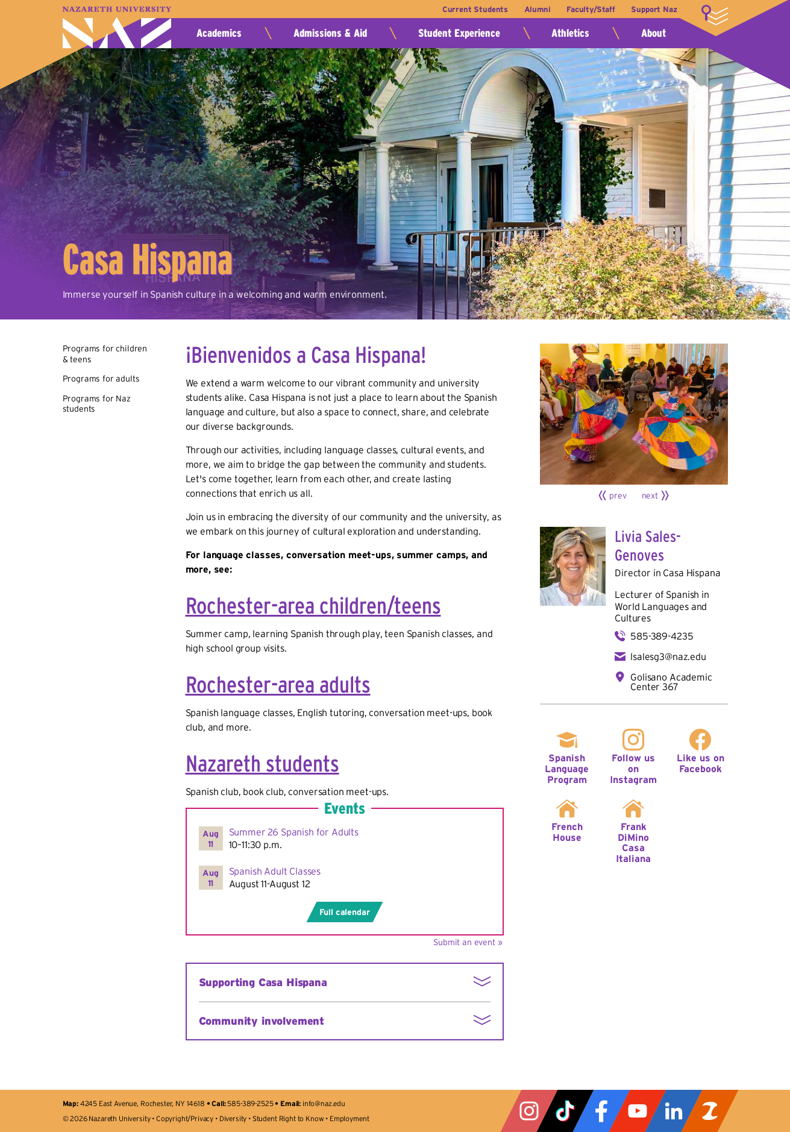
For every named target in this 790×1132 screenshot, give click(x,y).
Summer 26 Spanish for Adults (294, 831)
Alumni (537, 9)
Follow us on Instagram (633, 768)
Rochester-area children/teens (313, 605)
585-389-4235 (661, 636)
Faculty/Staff (590, 9)
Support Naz (654, 9)
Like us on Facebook (700, 763)
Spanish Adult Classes (275, 871)
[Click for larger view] (634, 414)
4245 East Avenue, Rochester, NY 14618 (142, 1103)
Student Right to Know (288, 1118)
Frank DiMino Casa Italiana (633, 842)
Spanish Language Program (567, 768)
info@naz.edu (324, 1103)
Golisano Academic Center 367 (671, 681)
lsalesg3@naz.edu (668, 656)
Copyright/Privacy (184, 1118)
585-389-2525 (250, 1103)
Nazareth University (117, 27)
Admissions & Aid (330, 33)
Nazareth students (262, 763)
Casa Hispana (691, 572)
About (653, 33)
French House (567, 832)
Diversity (233, 1118)
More (714, 15)
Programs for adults (101, 378)
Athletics (570, 33)
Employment (349, 1118)
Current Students (474, 9)
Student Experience (459, 33)
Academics (219, 33)
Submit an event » (467, 942)
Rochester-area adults (278, 684)
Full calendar (344, 912)
